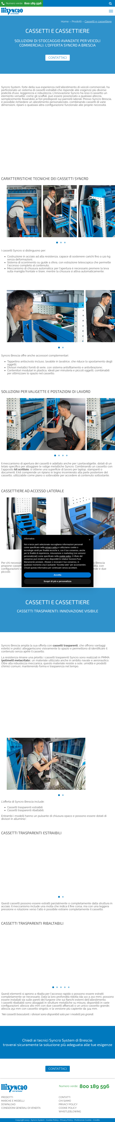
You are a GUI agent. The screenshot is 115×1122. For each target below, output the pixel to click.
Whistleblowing (70, 1111)
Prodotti (77, 21)
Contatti (64, 1097)
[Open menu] (111, 11)
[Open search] (110, 3)
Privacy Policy (68, 1104)
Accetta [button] (57, 575)
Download (8, 1104)
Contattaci (57, 57)
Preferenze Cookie (82, 1120)
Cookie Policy (68, 1108)
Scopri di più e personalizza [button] (57, 581)
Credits (96, 1120)
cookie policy (65, 556)
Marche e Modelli (12, 1100)
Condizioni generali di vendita (21, 1108)
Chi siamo (65, 1100)
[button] (89, 539)
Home (65, 21)
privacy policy (51, 547)
